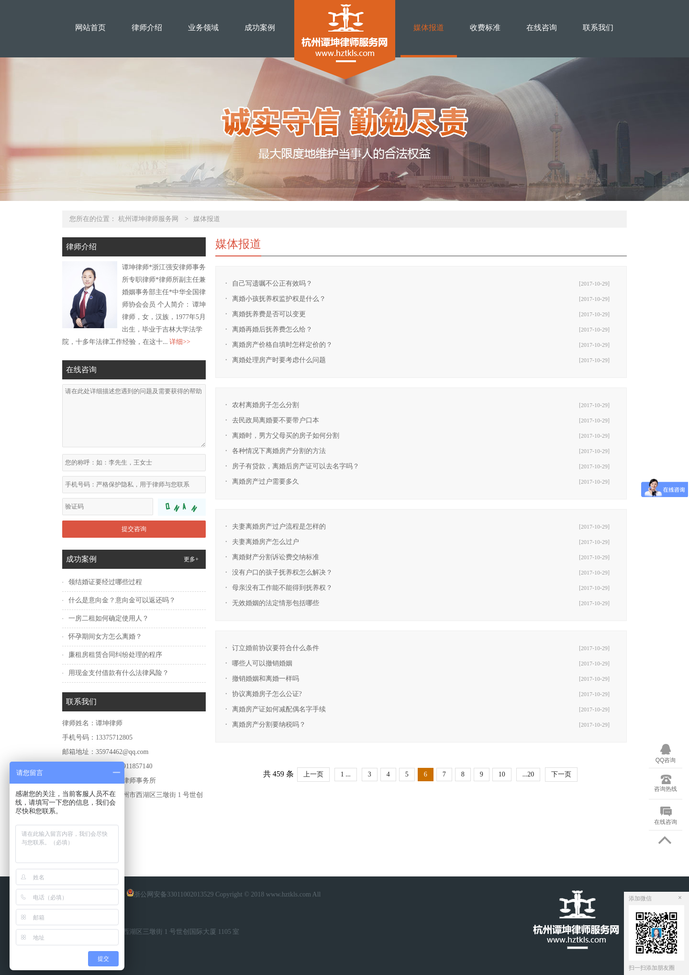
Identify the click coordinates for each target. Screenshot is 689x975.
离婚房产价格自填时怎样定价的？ (282, 344)
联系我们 (598, 27)
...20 (528, 774)
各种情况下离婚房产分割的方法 (279, 450)
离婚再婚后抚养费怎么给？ (272, 329)
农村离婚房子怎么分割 (265, 405)
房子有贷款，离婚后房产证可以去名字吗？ (295, 466)
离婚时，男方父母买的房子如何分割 (285, 435)
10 (502, 774)
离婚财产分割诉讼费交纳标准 (275, 557)
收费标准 (485, 27)
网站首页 (90, 27)
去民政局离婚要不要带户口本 (275, 420)
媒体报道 (428, 27)
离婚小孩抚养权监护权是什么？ (279, 298)
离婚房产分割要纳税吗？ (269, 724)
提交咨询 (134, 528)
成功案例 (259, 27)
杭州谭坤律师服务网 (148, 218)
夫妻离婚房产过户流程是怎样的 (279, 526)
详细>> (179, 341)
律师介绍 (147, 27)
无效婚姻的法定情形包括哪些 (275, 603)
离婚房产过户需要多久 (265, 481)
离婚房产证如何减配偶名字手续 (279, 709)
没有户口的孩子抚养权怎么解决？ (282, 572)
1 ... (346, 774)
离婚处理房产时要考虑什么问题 (279, 360)
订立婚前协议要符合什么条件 (275, 648)
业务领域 (203, 27)
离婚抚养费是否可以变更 (269, 314)
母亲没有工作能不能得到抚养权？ (282, 587)
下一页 (561, 774)
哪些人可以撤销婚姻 (262, 663)
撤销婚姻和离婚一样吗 (265, 678)
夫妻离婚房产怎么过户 (265, 541)
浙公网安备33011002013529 (169, 894)
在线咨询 (541, 27)
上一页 (313, 774)
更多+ (191, 559)
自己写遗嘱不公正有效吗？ (272, 283)
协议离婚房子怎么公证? (267, 694)
